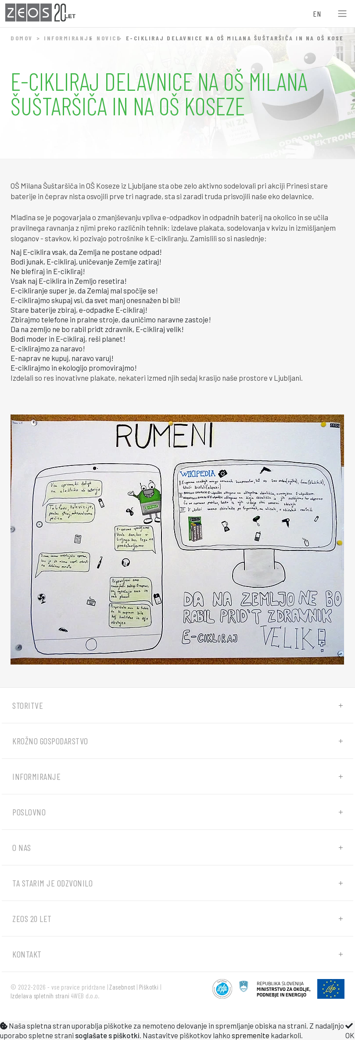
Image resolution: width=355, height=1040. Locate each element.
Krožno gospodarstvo (50, 741)
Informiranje (68, 38)
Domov (22, 38)
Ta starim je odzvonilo (52, 883)
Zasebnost (122, 987)
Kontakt (27, 954)
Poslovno (29, 812)
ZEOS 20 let (32, 918)
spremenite (250, 1035)
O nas (21, 847)
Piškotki (148, 987)
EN (317, 13)
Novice (109, 38)
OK (350, 1031)
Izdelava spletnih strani (40, 996)
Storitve (27, 705)
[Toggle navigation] (342, 13)
